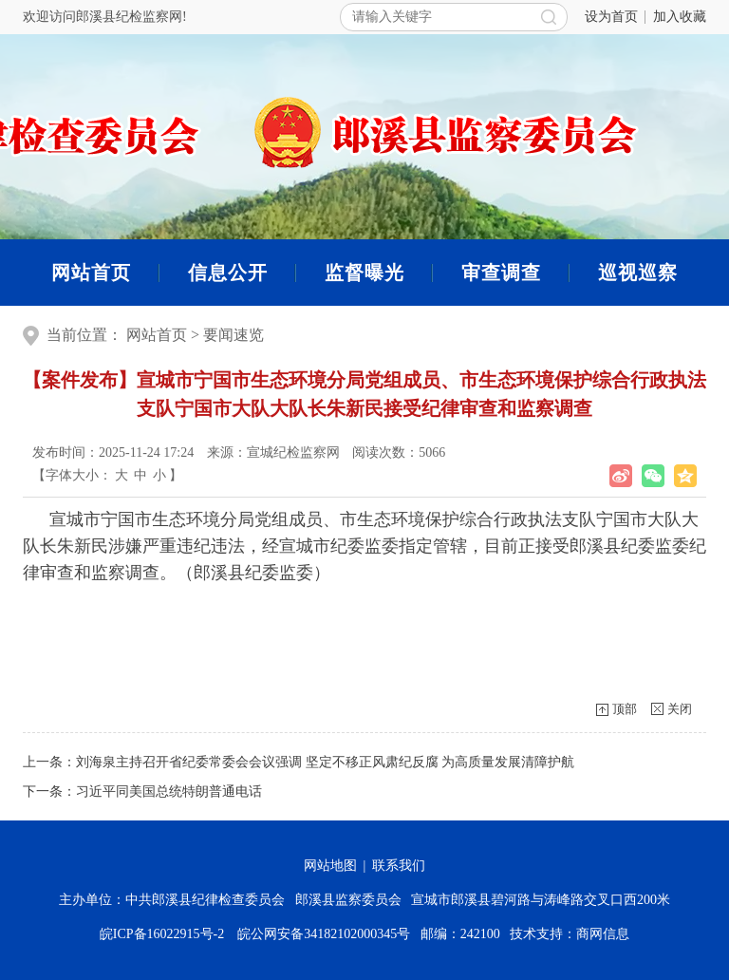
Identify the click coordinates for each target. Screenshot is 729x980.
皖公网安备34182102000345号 (322, 934)
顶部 (624, 709)
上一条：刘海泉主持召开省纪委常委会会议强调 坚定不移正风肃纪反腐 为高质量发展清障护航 (298, 762)
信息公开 (228, 272)
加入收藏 (679, 16)
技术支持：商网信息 (569, 934)
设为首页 (611, 16)
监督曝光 (364, 272)
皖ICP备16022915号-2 (165, 934)
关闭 (679, 709)
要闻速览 (233, 335)
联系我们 (398, 865)
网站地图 (330, 865)
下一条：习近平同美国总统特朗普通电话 (142, 791)
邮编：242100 (464, 934)
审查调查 (501, 272)
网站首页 (91, 272)
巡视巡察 (638, 272)
